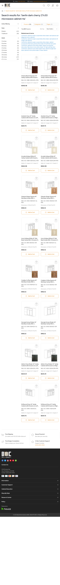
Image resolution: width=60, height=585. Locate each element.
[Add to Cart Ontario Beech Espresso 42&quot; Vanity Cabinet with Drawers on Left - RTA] (30, 90)
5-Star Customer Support (42, 441)
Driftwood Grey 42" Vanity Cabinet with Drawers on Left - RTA (30, 405)
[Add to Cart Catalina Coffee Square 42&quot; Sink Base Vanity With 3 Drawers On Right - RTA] (49, 296)
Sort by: (49, 29)
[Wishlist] (48, 5)
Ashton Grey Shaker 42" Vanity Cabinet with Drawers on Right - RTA (49, 365)
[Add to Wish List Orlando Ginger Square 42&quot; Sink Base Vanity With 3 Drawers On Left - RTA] (36, 178)
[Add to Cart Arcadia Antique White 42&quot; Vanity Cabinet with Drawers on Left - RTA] (30, 171)
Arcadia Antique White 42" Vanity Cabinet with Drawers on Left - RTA (29, 157)
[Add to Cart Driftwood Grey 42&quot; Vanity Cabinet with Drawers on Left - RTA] (30, 420)
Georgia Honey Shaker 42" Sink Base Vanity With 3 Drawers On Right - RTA (48, 323)
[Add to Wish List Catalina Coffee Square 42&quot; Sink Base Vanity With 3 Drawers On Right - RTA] (56, 261)
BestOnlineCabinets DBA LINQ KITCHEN (27, 515)
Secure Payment (40, 434)
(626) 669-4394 (21, 1)
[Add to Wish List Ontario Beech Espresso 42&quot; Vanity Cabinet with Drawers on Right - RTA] (56, 57)
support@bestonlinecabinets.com (40, 1)
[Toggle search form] (44, 5)
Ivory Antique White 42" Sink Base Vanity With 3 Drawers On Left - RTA (49, 239)
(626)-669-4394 (10, 473)
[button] (10, 24)
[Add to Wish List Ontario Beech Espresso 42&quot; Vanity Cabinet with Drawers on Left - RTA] (36, 57)
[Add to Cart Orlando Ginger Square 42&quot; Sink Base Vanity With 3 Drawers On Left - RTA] (30, 212)
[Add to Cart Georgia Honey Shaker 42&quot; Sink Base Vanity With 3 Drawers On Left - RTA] (30, 338)
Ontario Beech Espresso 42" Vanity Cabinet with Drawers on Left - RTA (29, 76)
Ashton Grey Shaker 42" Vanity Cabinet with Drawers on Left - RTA (30, 365)
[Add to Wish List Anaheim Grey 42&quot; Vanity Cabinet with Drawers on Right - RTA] (56, 97)
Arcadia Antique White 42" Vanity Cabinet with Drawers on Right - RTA (49, 157)
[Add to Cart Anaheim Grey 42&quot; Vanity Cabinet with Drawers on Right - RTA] (49, 130)
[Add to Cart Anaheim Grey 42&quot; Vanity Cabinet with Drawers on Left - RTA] (30, 130)
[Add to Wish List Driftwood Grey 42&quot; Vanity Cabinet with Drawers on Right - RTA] (56, 386)
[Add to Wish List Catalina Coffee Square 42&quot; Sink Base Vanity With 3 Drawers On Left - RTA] (36, 261)
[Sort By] (52, 29)
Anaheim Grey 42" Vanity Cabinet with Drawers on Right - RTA (49, 117)
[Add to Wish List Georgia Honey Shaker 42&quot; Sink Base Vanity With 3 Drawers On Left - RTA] (36, 303)
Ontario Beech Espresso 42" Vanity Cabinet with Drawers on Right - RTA (49, 76)
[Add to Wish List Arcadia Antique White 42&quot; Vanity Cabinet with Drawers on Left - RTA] (36, 137)
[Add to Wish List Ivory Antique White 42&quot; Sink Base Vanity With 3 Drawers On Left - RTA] (56, 220)
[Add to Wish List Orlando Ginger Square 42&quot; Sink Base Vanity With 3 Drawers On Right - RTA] (56, 178)
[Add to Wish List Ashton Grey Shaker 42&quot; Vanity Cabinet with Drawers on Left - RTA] (36, 345)
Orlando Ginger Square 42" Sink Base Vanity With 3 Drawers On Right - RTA (48, 197)
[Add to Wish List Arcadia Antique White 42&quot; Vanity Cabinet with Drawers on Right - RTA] (56, 137)
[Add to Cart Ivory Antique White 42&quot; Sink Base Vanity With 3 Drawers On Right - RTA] (30, 254)
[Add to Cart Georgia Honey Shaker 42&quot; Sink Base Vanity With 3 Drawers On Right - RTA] (49, 338)
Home (2, 11)
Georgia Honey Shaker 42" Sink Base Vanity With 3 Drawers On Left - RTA (28, 323)
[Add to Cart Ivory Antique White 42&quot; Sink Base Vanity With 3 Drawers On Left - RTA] (49, 254)
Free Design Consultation (12, 441)
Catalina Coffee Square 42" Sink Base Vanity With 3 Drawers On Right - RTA (48, 281)
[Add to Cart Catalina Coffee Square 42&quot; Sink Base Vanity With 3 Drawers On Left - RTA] (30, 296)
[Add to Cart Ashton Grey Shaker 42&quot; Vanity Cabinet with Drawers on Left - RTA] (30, 378)
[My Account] (53, 5)
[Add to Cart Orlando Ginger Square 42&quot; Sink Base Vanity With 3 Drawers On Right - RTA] (49, 212)
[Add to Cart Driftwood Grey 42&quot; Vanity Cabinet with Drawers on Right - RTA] (49, 420)
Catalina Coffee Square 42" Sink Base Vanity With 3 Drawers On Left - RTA (29, 281)
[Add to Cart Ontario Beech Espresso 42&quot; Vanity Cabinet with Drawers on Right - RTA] (49, 90)
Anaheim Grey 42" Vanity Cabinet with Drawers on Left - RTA (30, 117)
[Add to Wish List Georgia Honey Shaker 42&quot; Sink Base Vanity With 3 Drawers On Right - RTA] (56, 303)
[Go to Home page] (7, 5)
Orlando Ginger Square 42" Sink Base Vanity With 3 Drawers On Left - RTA (29, 197)
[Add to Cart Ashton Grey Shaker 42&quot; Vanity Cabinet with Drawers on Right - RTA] (49, 378)
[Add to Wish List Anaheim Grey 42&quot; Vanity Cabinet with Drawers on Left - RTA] (36, 97)
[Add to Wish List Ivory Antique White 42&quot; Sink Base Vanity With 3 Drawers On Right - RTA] (36, 220)
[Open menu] (2, 5)
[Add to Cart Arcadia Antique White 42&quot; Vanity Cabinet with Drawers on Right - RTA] (49, 171)
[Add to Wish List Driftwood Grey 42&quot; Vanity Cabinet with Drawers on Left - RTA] (36, 386)
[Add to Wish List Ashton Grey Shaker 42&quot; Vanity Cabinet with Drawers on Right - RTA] (56, 345)
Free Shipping (9, 434)
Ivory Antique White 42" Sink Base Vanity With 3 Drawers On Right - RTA (30, 239)
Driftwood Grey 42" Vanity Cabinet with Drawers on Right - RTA (49, 405)
